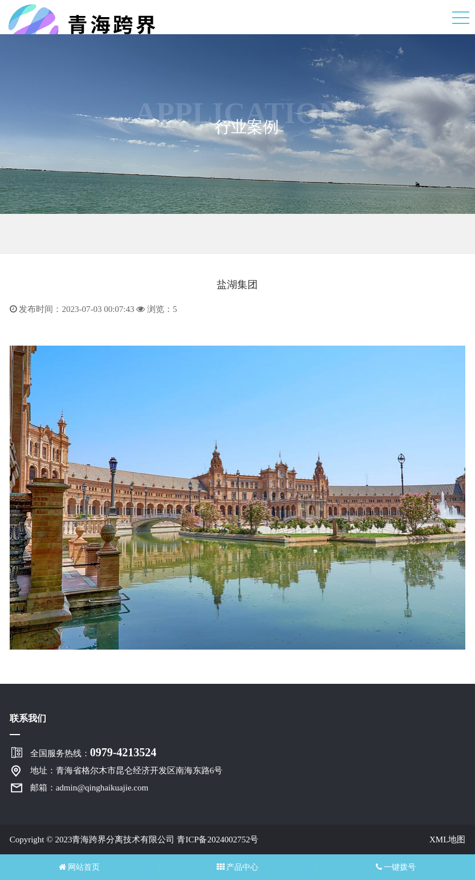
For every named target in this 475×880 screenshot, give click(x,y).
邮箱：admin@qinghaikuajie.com (89, 787)
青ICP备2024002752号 (217, 839)
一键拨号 (396, 867)
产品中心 (238, 867)
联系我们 (28, 718)
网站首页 (79, 867)
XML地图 (447, 839)
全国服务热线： (93, 752)
